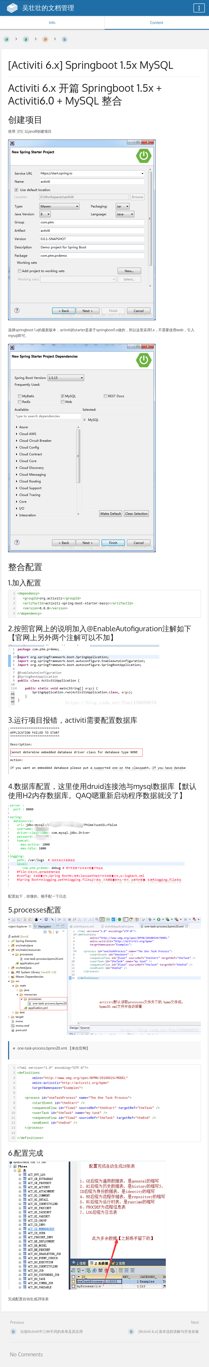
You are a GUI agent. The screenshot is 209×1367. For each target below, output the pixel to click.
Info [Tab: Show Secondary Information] (52, 22)
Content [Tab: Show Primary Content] (156, 22)
